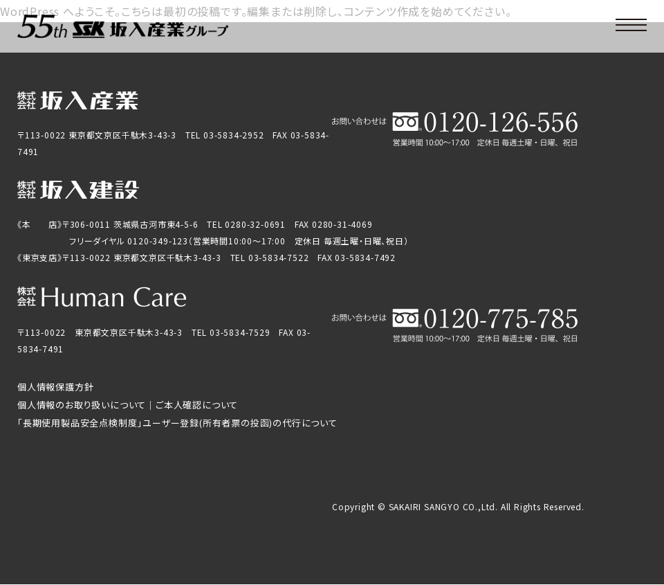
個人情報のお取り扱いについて (81, 404)
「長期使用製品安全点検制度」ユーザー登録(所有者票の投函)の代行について (177, 422)
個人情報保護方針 (55, 386)
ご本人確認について (197, 404)
